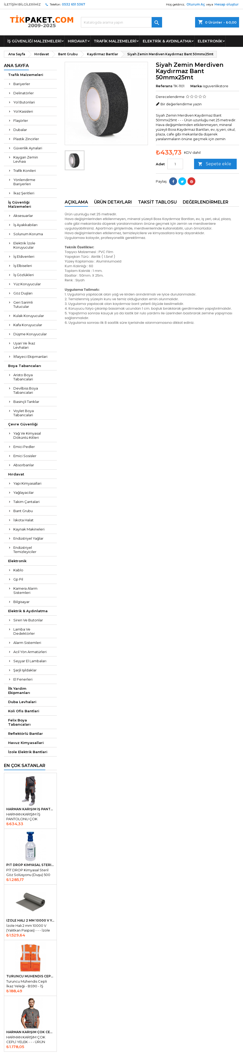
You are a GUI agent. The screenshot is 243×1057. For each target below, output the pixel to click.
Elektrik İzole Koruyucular (24, 245)
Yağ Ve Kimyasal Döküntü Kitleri (27, 435)
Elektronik (210, 41)
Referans (164, 86)
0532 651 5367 (73, 4)
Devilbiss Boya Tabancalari (25, 390)
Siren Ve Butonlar (28, 620)
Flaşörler (20, 120)
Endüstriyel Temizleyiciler (24, 549)
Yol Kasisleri (23, 111)
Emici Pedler (24, 447)
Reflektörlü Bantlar (25, 733)
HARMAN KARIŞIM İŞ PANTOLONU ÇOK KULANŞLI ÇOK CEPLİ (30, 809)
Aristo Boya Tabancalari (23, 377)
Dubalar (20, 130)
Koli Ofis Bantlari (23, 711)
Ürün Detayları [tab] (113, 202)
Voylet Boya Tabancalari (23, 413)
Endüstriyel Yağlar (28, 538)
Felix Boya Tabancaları (19, 722)
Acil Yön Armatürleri (30, 652)
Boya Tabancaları (24, 366)
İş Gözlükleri (23, 275)
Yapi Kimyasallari (27, 483)
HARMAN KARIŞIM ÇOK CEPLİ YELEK (30, 1032)
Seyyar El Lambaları (29, 661)
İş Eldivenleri (23, 256)
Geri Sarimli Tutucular (23, 304)
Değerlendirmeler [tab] (205, 202)
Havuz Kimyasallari (26, 743)
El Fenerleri (22, 679)
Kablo (18, 570)
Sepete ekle (214, 164)
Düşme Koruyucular (30, 334)
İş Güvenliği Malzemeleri (34, 41)
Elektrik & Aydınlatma (167, 41)
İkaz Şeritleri (23, 193)
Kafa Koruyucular (27, 325)
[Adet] (175, 164)
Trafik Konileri (24, 170)
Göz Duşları (22, 293)
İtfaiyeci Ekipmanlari (30, 356)
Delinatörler (23, 93)
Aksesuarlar (23, 215)
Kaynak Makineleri (29, 529)
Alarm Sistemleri (27, 642)
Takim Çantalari (26, 502)
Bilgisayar (21, 602)
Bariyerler (21, 84)
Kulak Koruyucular (28, 316)
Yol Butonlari (24, 102)
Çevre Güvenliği (23, 424)
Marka (196, 86)
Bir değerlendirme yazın (181, 104)
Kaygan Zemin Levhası (25, 159)
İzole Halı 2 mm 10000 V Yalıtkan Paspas (30, 920)
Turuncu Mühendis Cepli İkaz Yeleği (30, 976)
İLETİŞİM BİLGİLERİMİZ (22, 4)
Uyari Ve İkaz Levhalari (24, 345)
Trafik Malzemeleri (115, 41)
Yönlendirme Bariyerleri (24, 182)
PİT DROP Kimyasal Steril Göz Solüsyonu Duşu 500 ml (30, 865)
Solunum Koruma (28, 234)
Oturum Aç (195, 4)
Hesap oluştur (226, 4)
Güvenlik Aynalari (27, 148)
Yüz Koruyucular (27, 284)
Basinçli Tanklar (26, 401)
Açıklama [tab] (76, 202)
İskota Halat (23, 520)
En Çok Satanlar (24, 765)
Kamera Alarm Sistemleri (25, 590)
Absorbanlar (23, 465)
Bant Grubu (23, 511)
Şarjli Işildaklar (25, 670)
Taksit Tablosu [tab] (157, 202)
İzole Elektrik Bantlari (27, 752)
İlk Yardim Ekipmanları (19, 690)
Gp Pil (18, 579)
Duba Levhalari (22, 702)
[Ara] (121, 22)
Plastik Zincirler (26, 139)
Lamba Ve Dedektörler (24, 631)
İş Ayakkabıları (25, 225)
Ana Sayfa (16, 65)
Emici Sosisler (24, 456)
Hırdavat (77, 41)
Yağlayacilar (23, 492)
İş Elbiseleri (22, 266)
